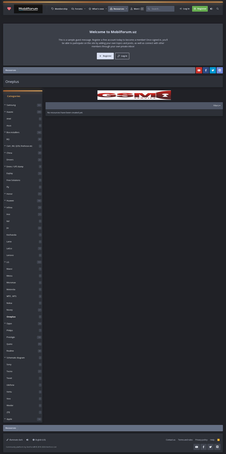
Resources (119, 9)
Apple (9, 419)
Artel (9, 118)
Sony (9, 364)
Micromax (11, 282)
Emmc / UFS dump (15, 166)
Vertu (9, 391)
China (9, 152)
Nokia (9, 303)
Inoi (8, 214)
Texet (9, 378)
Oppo (9, 323)
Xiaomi (10, 111)
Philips (10, 330)
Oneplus (11, 316)
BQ (8, 139)
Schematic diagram (16, 357)
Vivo (9, 398)
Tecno (9, 371)
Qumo (9, 344)
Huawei (10, 200)
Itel (8, 221)
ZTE (8, 412)
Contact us (170, 439)
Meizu (9, 275)
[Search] (163, 9)
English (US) (39, 439)
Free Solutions (13, 180)
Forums (79, 9)
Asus (9, 125)
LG (8, 262)
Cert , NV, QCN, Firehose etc (19, 146)
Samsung (11, 105)
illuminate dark (14, 439)
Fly (8, 186)
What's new (98, 9)
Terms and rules (185, 439)
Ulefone (10, 385)
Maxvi (9, 268)
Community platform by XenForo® (31, 447)
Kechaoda (11, 234)
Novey (10, 309)
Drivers (10, 159)
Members (138, 9)
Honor (10, 193)
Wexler (10, 405)
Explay (10, 173)
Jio (8, 227)
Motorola (11, 289)
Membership (61, 9)
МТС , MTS (11, 296)
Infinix (9, 207)
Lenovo (10, 255)
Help (212, 439)
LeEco (9, 248)
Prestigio (11, 337)
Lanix (9, 241)
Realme (10, 350)
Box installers (13, 132)
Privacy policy (201, 439)
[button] (85, 9)
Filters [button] (216, 105)
